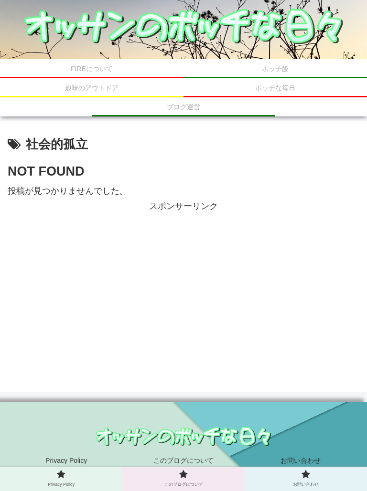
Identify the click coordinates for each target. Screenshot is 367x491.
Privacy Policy (66, 460)
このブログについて (183, 460)
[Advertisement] (183, 281)
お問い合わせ (301, 460)
